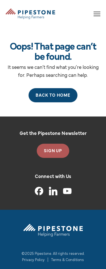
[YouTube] (67, 191)
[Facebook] (39, 191)
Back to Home (53, 95)
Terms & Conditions (67, 260)
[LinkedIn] (53, 191)
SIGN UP (53, 151)
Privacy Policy (33, 260)
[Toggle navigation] (97, 13)
